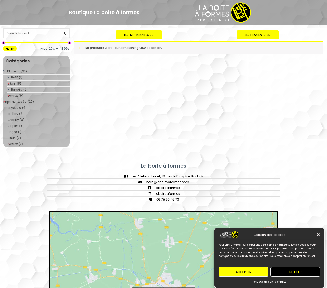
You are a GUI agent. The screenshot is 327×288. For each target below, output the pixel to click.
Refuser (295, 273)
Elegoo (15, 132)
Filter (10, 48)
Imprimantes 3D (18, 102)
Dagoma (16, 126)
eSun (14, 83)
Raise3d (19, 89)
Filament (17, 71)
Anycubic (17, 108)
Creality (16, 120)
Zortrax (15, 95)
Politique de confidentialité (269, 283)
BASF (17, 77)
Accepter (243, 273)
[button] (318, 236)
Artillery (16, 114)
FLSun (14, 138)
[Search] (64, 33)
